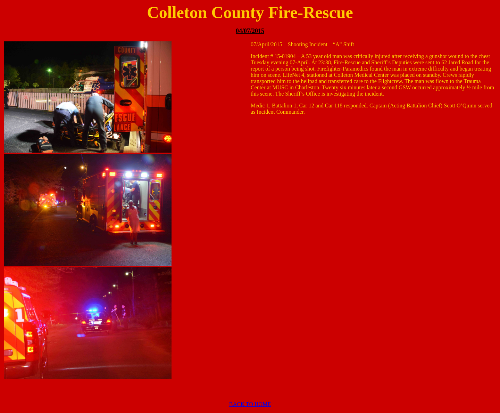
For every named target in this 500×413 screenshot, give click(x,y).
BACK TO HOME (250, 404)
